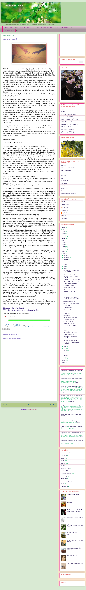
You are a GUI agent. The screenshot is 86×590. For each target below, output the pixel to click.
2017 (63, 247)
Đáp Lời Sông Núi (67, 327)
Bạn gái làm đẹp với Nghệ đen (70, 274)
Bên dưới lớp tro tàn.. (68, 321)
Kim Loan (63, 185)
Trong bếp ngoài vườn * (47, 27)
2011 (63, 362)
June (65, 268)
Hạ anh (62, 191)
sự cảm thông (33, 326)
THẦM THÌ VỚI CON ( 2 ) (69, 334)
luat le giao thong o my (74, 421)
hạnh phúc (10, 326)
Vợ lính (65, 330)
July (65, 266)
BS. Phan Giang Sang (66, 481)
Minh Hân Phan (64, 188)
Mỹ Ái (62, 178)
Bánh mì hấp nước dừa (69, 301)
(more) (74, 374)
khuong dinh (65, 218)
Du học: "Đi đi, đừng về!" (69, 287)
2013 (63, 358)
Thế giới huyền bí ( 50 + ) (67, 127)
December (66, 255)
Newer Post (6, 405)
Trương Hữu (65, 210)
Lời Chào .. (63, 111)
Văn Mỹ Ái (64, 215)
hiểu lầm (15, 326)
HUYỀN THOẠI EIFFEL (69, 323)
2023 (63, 233)
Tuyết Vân (63, 175)
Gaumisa (63, 465)
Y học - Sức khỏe (64, 27)
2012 (63, 360)
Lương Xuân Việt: (67, 307)
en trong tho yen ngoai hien (75, 370)
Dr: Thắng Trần (64, 180)
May (65, 346)
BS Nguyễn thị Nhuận (66, 473)
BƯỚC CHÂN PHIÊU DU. (69, 292)
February (66, 353)
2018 (63, 244)
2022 (63, 236)
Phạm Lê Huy (65, 204)
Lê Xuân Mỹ (64, 478)
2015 (63, 251)
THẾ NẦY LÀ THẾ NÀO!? (69, 325)
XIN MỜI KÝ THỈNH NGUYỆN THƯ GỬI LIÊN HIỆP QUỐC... (71, 298)
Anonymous (64, 370)
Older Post (53, 405)
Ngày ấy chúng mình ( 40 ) (67, 132)
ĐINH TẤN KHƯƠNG (66, 170)
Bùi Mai (62, 483)
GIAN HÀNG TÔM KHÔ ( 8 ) (68, 129)
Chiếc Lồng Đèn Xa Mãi (73, 494)
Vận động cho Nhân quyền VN (71, 340)
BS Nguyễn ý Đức (65, 468)
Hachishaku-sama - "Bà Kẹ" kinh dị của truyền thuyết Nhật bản (75, 510)
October (66, 259)
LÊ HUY (63, 458)
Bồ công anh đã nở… (68, 310)
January (66, 355)
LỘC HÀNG (27, 326)
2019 (63, 242)
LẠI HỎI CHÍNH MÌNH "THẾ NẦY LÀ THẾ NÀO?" (70, 318)
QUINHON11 (64, 165)
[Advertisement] (29, 388)
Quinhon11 (8, 325)
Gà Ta (63, 201)
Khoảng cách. (66, 305)
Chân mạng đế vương (68, 285)
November (66, 257)
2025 (63, 229)
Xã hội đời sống (8, 27)
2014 (63, 253)
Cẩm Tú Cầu (64, 183)
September (66, 262)
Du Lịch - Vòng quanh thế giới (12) (69, 119)
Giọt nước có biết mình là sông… (71, 303)
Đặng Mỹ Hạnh (64, 476)
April (65, 348)
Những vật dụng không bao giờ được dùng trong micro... (71, 282)
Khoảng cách (20, 326)
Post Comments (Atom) (32, 409)
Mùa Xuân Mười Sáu (72, 556)
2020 (63, 240)
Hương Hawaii (64, 486)
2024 (63, 231)
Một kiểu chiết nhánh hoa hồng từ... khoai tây (71, 271)
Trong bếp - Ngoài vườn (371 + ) (69, 114)
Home (29, 405)
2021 (63, 238)
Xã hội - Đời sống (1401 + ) (67, 121)
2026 (63, 227)
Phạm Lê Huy (64, 173)
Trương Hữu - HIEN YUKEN (67, 168)
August (65, 264)
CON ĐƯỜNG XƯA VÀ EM (70, 332)
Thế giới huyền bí (9, 30)
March (65, 350)
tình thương (39, 326)
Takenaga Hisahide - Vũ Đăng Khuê (69, 193)
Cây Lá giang (66, 315)
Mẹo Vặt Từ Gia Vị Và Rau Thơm (71, 279)
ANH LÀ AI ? (66, 289)
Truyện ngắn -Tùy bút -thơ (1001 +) (69, 124)
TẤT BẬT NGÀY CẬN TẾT (68, 140)
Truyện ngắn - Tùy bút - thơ (27, 27)
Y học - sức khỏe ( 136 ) (67, 116)
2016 (63, 249)
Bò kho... (69, 502)
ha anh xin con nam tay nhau (75, 386)
